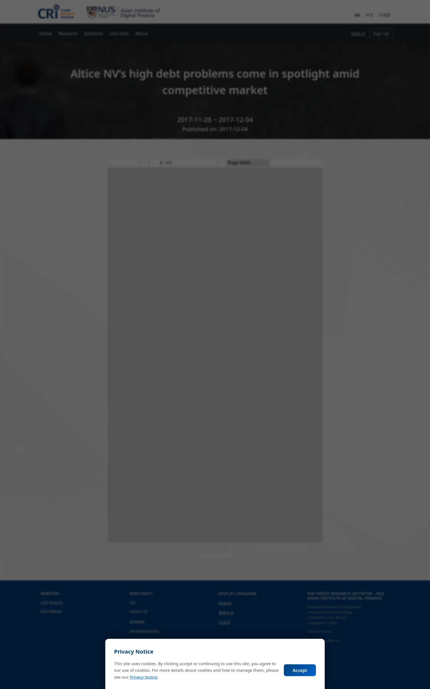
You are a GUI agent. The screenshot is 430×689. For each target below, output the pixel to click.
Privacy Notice (143, 677)
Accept (300, 670)
